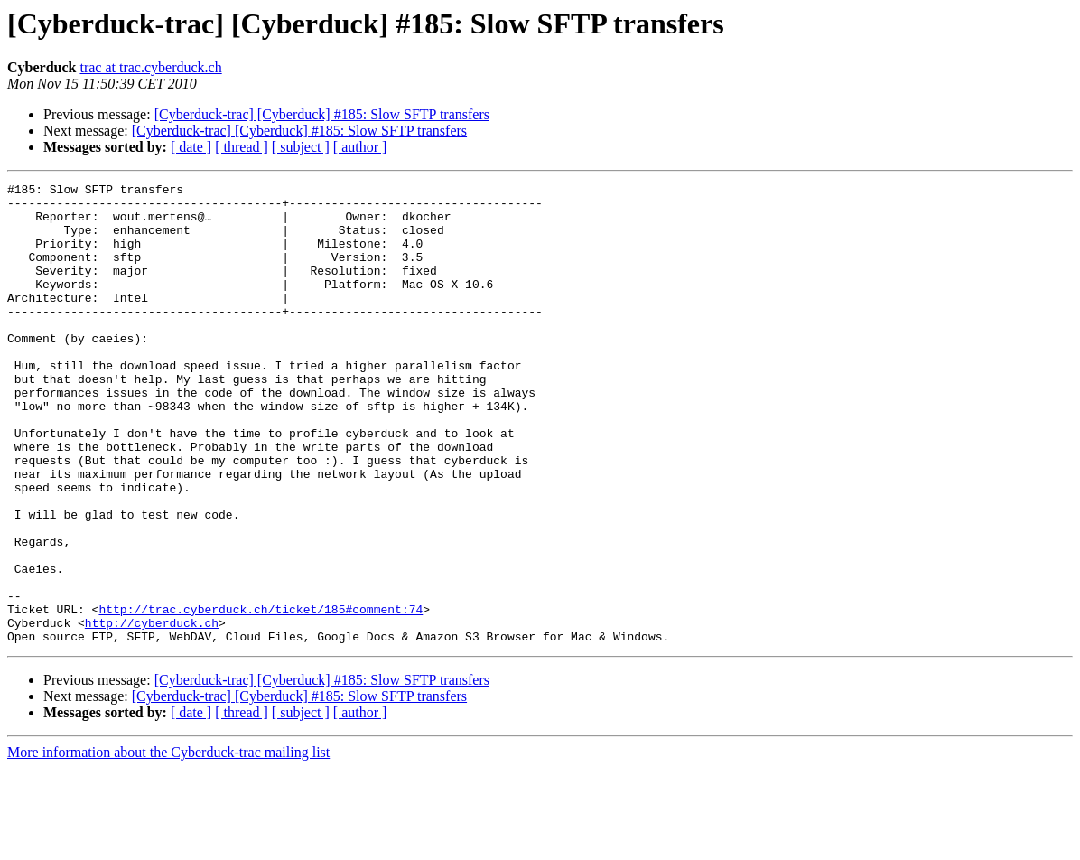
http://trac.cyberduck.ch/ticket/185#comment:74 (260, 695)
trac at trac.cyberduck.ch (150, 67)
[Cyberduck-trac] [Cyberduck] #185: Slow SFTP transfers (321, 114)
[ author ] (360, 146)
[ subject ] (301, 146)
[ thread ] (241, 146)
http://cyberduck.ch (152, 712)
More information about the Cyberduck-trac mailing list (168, 844)
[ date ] (191, 146)
